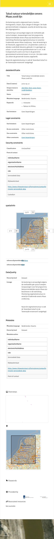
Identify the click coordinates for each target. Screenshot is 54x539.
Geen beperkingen (28, 137)
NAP (23, 265)
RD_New (25, 260)
